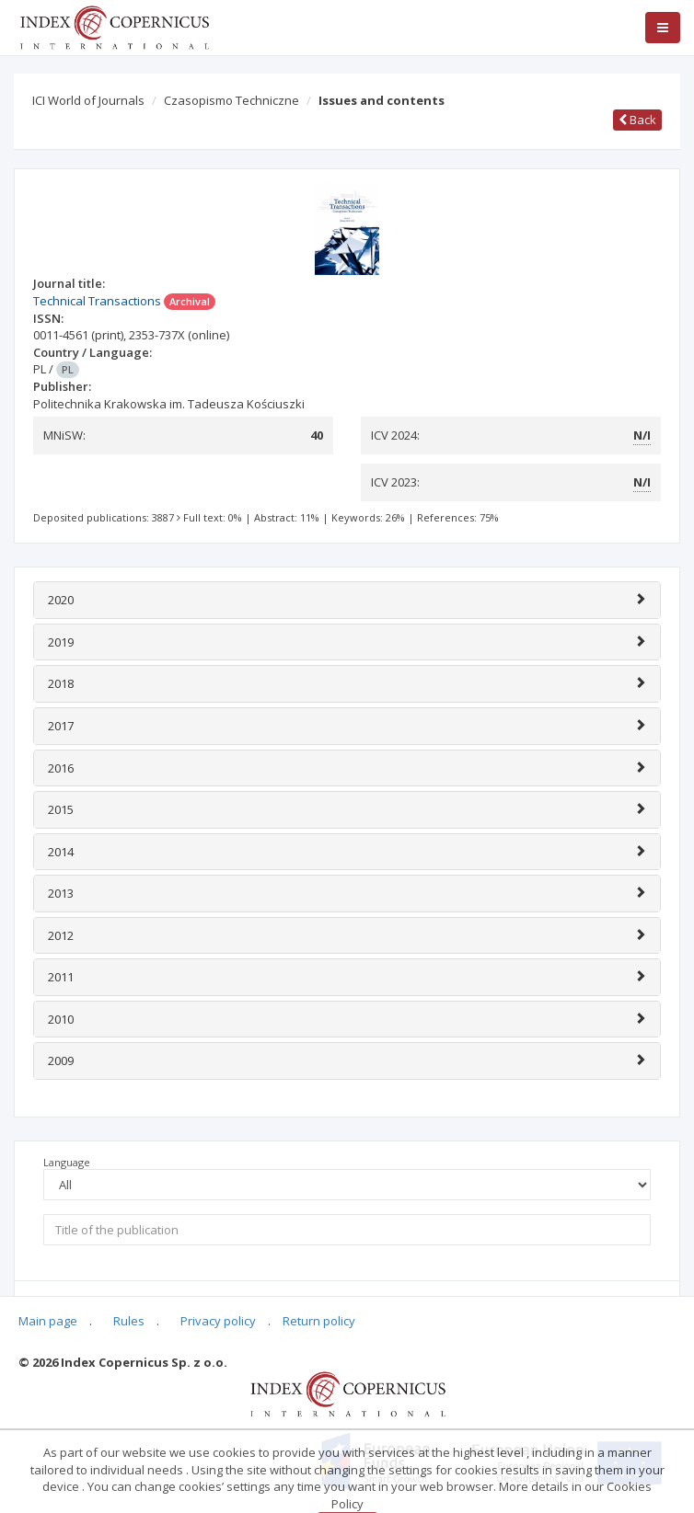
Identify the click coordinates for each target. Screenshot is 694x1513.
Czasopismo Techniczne (231, 100)
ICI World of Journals (88, 100)
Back (637, 119)
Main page (47, 1320)
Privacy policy (218, 1320)
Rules (129, 1320)
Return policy (319, 1320)
